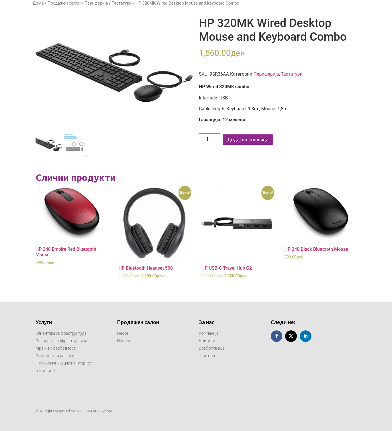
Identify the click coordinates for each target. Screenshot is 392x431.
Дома (38, 3)
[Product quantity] (209, 139)
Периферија (96, 3)
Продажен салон (64, 3)
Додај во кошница (247, 139)
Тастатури (122, 3)
